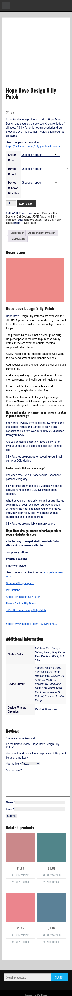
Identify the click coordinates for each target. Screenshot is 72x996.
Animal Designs (42, 198)
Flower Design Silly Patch (21, 588)
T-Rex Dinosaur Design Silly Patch (26, 595)
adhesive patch (32, 204)
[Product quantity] (11, 188)
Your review (14, 755)
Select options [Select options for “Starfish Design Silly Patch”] (23, 924)
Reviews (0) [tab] (18, 223)
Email (10, 798)
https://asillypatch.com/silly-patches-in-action (33, 131)
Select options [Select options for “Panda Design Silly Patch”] (23, 864)
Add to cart (26, 188)
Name (10, 791)
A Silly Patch (29, 207)
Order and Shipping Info (20, 568)
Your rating (13, 748)
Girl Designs (24, 201)
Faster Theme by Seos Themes (53, 991)
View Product (22, 871)
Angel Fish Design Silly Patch (23, 581)
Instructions (13, 574)
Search (59, 967)
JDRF (35, 201)
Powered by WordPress (36, 985)
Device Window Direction (13, 173)
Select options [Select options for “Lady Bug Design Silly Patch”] (54, 924)
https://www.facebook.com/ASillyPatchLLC (32, 608)
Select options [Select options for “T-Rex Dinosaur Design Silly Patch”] (54, 864)
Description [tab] (17, 217)
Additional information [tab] (41, 217)
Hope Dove (49, 204)
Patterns (45, 201)
